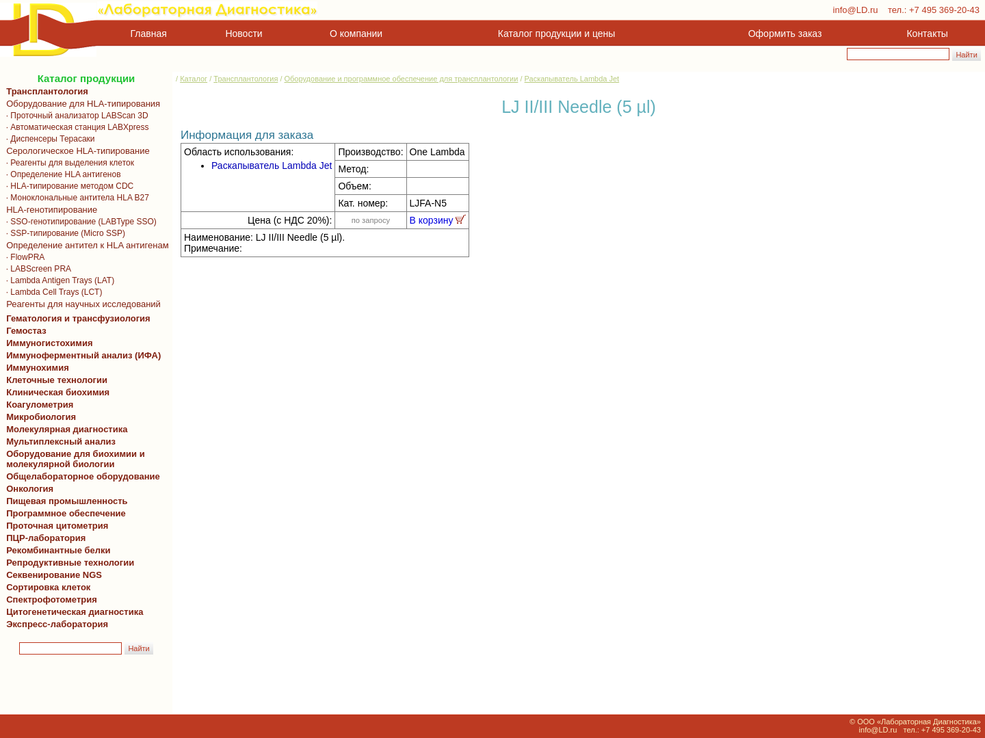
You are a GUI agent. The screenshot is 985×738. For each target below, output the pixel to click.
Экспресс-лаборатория (57, 624)
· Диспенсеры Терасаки (48, 139)
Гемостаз (26, 331)
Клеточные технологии (54, 380)
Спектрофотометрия (51, 599)
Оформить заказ (785, 33)
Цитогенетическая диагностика (72, 612)
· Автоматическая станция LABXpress (74, 127)
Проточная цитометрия (54, 525)
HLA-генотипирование (49, 210)
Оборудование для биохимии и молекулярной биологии (73, 459)
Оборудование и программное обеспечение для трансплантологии (401, 79)
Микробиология (41, 417)
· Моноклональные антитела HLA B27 (75, 197)
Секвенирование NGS (51, 575)
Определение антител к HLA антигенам (85, 245)
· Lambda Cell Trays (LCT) (51, 292)
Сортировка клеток (45, 587)
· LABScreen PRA (36, 269)
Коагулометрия (39, 404)
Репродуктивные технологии (67, 562)
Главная (149, 33)
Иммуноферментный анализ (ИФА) (81, 355)
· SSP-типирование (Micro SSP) (63, 233)
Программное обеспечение (66, 513)
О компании (354, 33)
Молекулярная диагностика (64, 429)
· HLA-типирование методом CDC (67, 186)
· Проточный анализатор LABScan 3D (74, 115)
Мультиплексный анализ (60, 441)
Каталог (193, 79)
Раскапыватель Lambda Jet (572, 79)
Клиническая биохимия (55, 392)
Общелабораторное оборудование (80, 476)
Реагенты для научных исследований (81, 304)
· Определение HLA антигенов (61, 174)
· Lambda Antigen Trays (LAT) (57, 280)
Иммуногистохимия (47, 343)
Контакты (927, 33)
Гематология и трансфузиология (75, 318)
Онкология (29, 489)
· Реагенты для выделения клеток (67, 163)
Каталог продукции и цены (556, 33)
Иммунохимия (37, 368)
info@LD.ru (855, 10)
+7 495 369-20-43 (944, 10)
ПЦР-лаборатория (43, 538)
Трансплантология (44, 91)
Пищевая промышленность (67, 501)
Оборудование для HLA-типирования (80, 103)
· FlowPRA (22, 257)
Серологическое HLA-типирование (75, 151)
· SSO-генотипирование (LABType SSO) (79, 221)
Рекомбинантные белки (56, 550)
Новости (244, 33)
